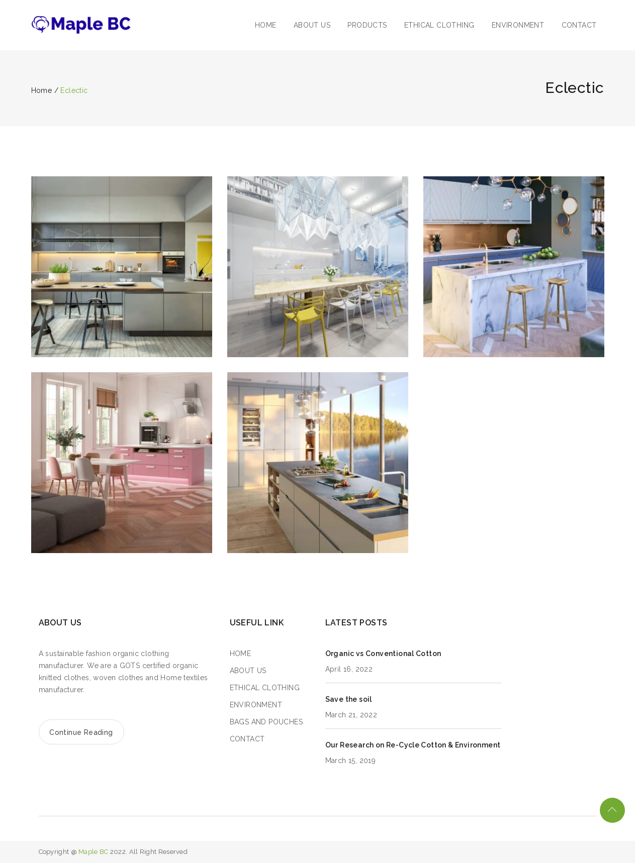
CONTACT (579, 25)
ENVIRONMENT (518, 25)
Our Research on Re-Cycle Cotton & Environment (413, 745)
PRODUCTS (367, 25)
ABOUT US (312, 25)
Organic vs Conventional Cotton (383, 654)
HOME (266, 25)
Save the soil (348, 699)
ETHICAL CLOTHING (439, 25)
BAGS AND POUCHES (266, 722)
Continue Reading (81, 732)
